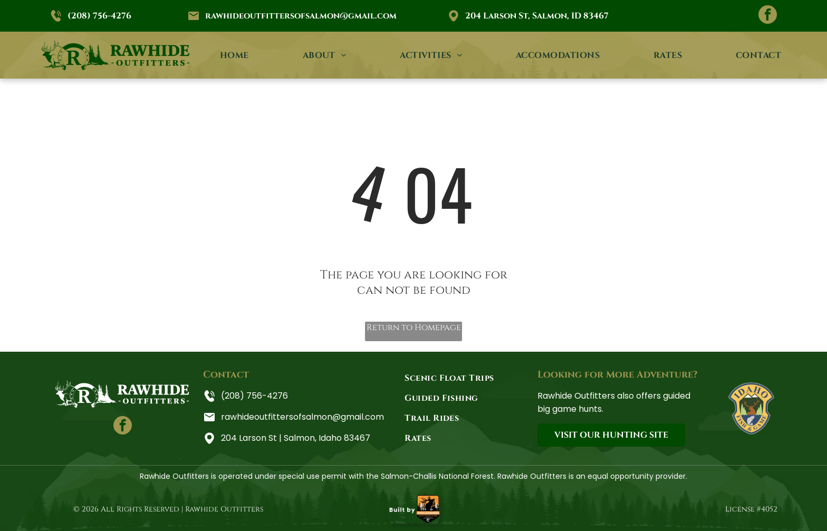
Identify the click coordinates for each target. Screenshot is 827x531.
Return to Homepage (414, 327)
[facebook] (767, 15)
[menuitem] (234, 55)
